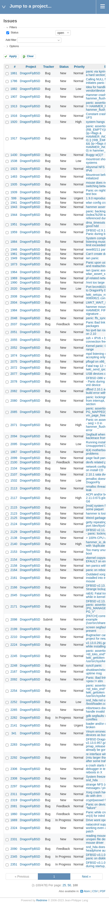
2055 (13, 340)
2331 (13, 839)
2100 (13, 462)
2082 (13, 391)
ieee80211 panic (97, 249)
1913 (13, 106)
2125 (13, 518)
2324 (13, 828)
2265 (13, 710)
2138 (13, 538)
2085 (13, 412)
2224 (13, 644)
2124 (13, 524)
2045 (13, 595)
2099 (13, 458)
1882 (13, 89)
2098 (13, 619)
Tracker (48, 66)
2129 (13, 531)
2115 (13, 507)
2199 (13, 629)
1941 (13, 202)
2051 (13, 332)
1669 (13, 820)
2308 (13, 778)
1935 (13, 184)
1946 (13, 249)
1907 (13, 96)
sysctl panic (94, 665)
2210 (13, 637)
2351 (13, 864)
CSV (95, 891)
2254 (13, 690)
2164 (13, 570)
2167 (13, 671)
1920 (13, 122)
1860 (13, 814)
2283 (13, 744)
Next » (86, 876)
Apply (13, 56)
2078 (13, 381)
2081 (13, 806)
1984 (13, 310)
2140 (13, 544)
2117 (13, 498)
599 (13, 198)
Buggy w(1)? (94, 155)
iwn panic (92, 258)
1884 (13, 241)
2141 (13, 725)
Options (14, 46)
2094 (13, 436)
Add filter (10, 39)
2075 (13, 361)
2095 (13, 444)
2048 (13, 318)
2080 (13, 400)
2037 (13, 324)
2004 (13, 302)
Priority (79, 66)
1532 (13, 480)
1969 (13, 278)
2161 (13, 577)
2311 (13, 794)
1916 (13, 115)
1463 (13, 176)
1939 (13, 192)
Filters (13, 27)
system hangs (95, 122)
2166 (13, 587)
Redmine (41, 900)
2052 (13, 347)
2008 (13, 296)
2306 (13, 769)
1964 (13, 272)
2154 (13, 559)
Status (14, 32)
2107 (13, 474)
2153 (13, 551)
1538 (13, 161)
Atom (87, 891)
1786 (13, 81)
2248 (13, 665)
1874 (13, 355)
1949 (13, 258)
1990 (13, 282)
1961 (13, 254)
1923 (13, 168)
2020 (13, 288)
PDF (103, 891)
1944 (13, 214)
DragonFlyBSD (30, 73)
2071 (13, 425)
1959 (13, 232)
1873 (13, 264)
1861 (13, 73)
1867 (13, 452)
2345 (13, 856)
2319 (13, 800)
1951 (13, 224)
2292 (13, 757)
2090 (13, 848)
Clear (30, 56)
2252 (13, 702)
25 (64, 885)
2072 (13, 367)
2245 (13, 656)
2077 (13, 373)
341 (13, 733)
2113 (13, 488)
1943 (13, 207)
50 (69, 885)
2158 (13, 565)
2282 (13, 717)
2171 (13, 606)
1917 (13, 138)
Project (31, 66)
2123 (13, 513)
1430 (13, 155)
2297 (13, 786)
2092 (13, 679)
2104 (13, 468)
